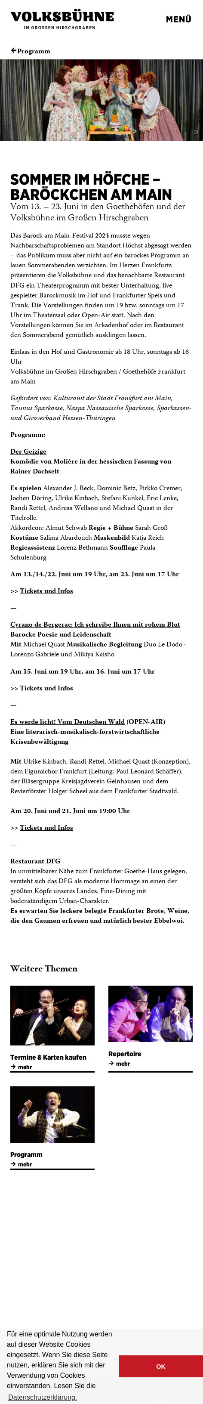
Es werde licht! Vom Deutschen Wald (67, 722)
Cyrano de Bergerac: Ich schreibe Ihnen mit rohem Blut (95, 625)
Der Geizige (28, 452)
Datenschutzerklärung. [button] (42, 1397)
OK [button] (161, 1366)
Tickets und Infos (46, 591)
